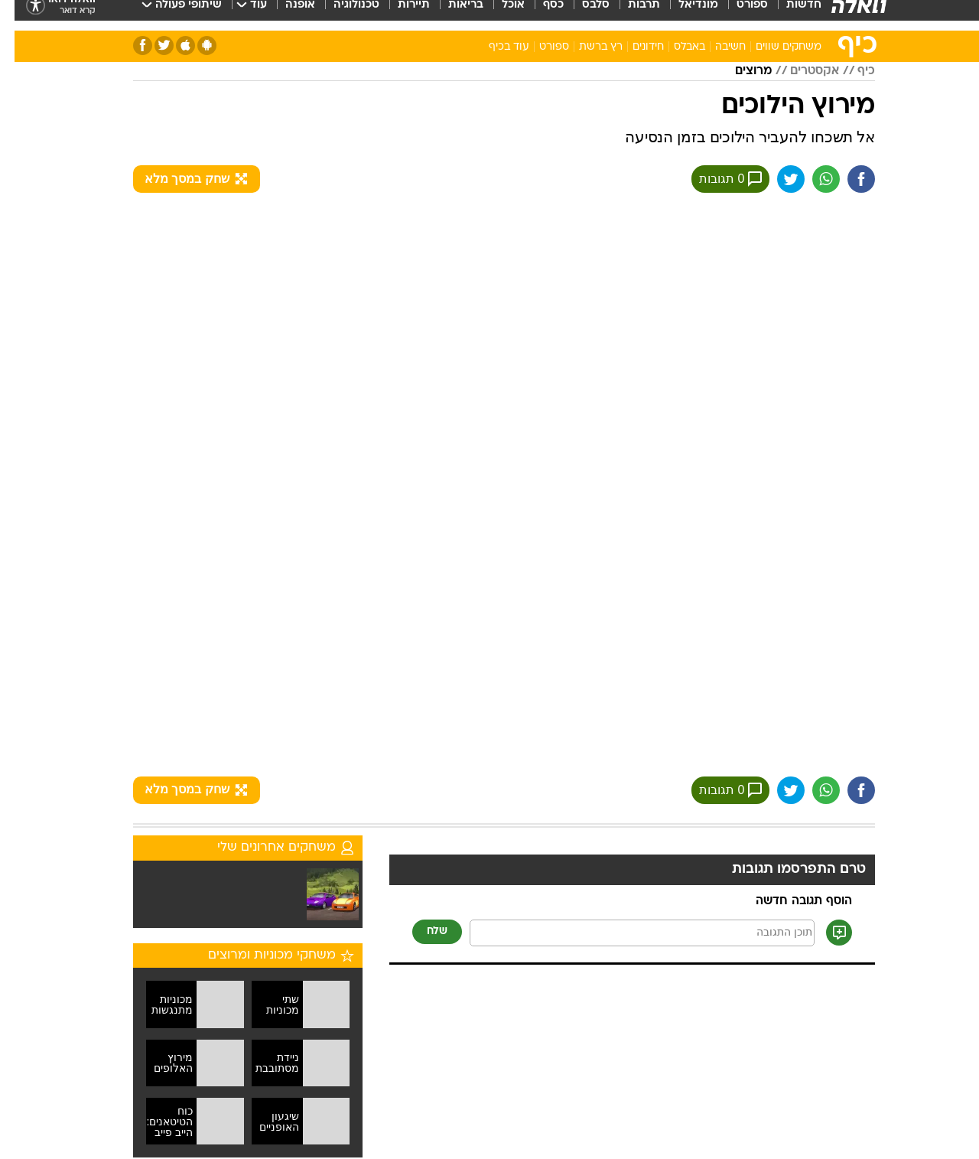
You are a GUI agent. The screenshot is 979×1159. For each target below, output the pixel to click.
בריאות (451, 15)
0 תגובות (716, 179)
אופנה (286, 15)
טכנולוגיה (342, 15)
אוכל (498, 15)
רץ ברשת (586, 47)
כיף (851, 71)
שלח (422, 931)
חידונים (633, 47)
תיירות (399, 15)
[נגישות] (21, 15)
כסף (539, 15)
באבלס (675, 47)
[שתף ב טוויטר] (776, 179)
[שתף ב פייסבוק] (846, 179)
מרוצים (738, 71)
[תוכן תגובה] (627, 933)
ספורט (737, 15)
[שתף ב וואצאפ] (811, 179)
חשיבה (716, 47)
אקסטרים (800, 71)
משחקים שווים (774, 47)
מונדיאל (684, 15)
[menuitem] (780, 15)
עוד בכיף (494, 47)
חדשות (789, 15)
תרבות (629, 15)
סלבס (581, 15)
